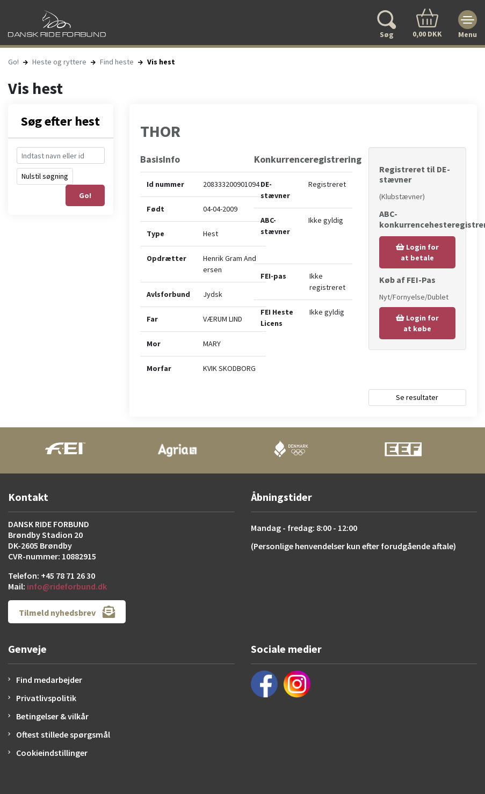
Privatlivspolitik (46, 698)
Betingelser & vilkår (52, 716)
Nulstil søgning (44, 176)
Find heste (117, 62)
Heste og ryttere (59, 62)
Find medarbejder (49, 679)
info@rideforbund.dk (67, 586)
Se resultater (417, 397)
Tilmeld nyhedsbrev (67, 612)
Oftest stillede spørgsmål (63, 734)
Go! (13, 62)
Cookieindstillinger (52, 752)
